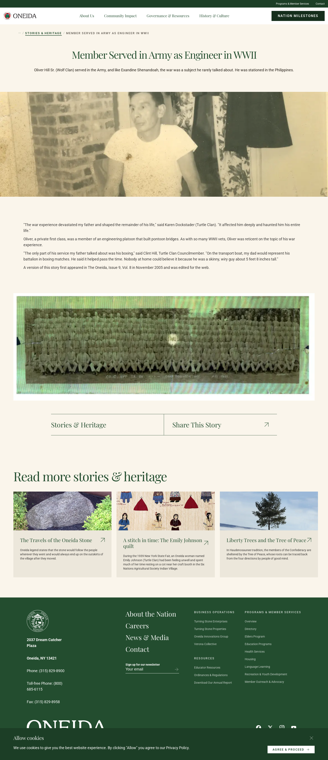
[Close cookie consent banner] (311, 738)
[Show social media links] (220, 424)
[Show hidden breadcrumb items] (19, 33)
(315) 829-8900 (51, 671)
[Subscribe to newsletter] (176, 669)
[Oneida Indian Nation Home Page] (20, 16)
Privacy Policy (177, 748)
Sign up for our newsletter (143, 664)
